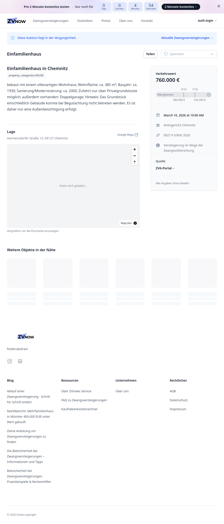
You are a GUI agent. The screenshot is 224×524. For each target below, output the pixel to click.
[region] (73, 186)
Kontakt (147, 21)
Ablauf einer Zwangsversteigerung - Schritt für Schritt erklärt (28, 396)
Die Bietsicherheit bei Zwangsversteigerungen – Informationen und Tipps (25, 456)
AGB (173, 391)
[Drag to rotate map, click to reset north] (134, 162)
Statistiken (85, 21)
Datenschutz (179, 400)
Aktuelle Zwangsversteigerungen (187, 38)
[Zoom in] (134, 149)
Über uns (126, 21)
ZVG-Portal (165, 168)
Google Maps (127, 135)
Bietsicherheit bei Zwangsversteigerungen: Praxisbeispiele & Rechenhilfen (29, 476)
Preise (106, 21)
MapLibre (126, 223)
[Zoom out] (134, 155)
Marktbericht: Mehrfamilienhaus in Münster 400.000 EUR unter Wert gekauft (30, 416)
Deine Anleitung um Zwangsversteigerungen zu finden (26, 436)
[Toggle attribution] (135, 223)
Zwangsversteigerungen (50, 21)
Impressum (178, 409)
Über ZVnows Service (76, 391)
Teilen (150, 54)
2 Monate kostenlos (181, 7)
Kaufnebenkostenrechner (79, 409)
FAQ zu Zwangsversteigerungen (84, 400)
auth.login (207, 20)
